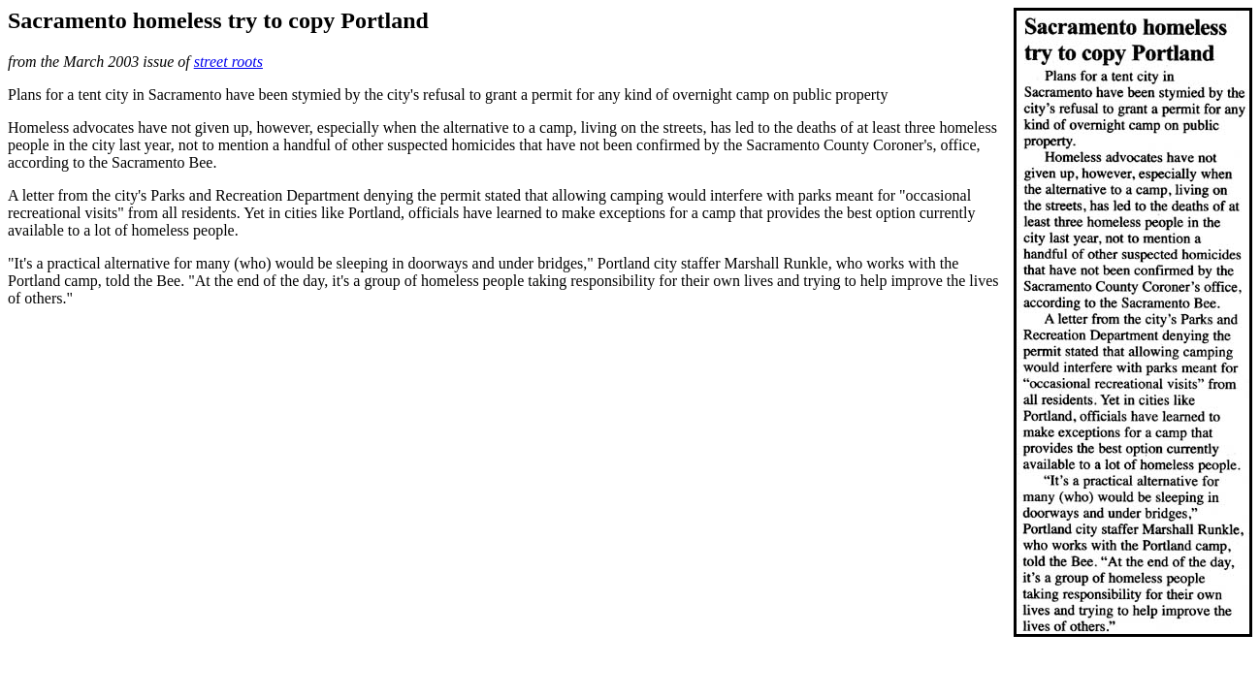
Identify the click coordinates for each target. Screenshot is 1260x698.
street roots (228, 61)
